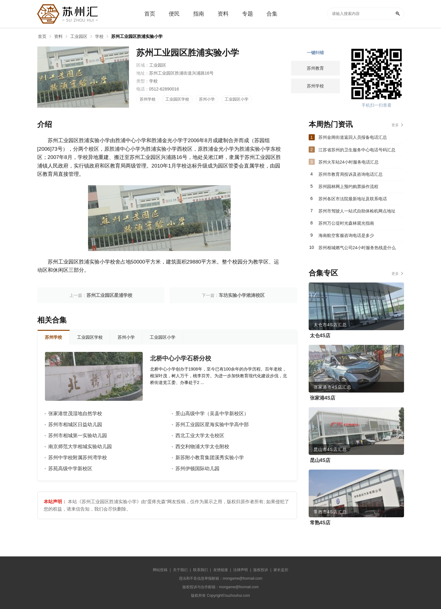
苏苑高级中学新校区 (70, 468)
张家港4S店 (323, 397)
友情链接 (220, 570)
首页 (42, 36)
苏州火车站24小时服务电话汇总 (348, 162)
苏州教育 (315, 68)
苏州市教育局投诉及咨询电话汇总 (350, 174)
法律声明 (240, 570)
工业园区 (78, 36)
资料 (58, 36)
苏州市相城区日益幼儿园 (75, 424)
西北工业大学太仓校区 (199, 435)
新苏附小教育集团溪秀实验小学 (209, 457)
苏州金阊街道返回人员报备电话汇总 (352, 137)
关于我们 (180, 570)
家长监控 (281, 570)
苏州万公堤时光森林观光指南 (346, 223)
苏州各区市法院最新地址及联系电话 (352, 198)
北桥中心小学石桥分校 (180, 358)
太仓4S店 (320, 335)
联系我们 (200, 570)
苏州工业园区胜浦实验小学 (137, 36)
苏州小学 (207, 99)
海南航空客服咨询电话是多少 (346, 235)
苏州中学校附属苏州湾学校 (77, 457)
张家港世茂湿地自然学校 (75, 413)
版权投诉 (260, 570)
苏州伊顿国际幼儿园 (197, 468)
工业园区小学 (236, 99)
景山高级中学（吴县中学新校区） (212, 413)
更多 (395, 125)
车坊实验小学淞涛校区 (242, 295)
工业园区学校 (177, 99)
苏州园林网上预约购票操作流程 (348, 186)
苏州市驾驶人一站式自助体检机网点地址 (356, 211)
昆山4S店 (320, 460)
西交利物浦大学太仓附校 (202, 446)
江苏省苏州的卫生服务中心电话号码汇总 (356, 149)
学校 (99, 36)
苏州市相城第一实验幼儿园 (77, 435)
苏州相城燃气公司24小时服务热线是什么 (357, 247)
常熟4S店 (320, 522)
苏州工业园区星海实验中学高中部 (212, 424)
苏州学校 (148, 99)
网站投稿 (160, 570)
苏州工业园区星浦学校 (109, 295)
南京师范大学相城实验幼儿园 (80, 446)
